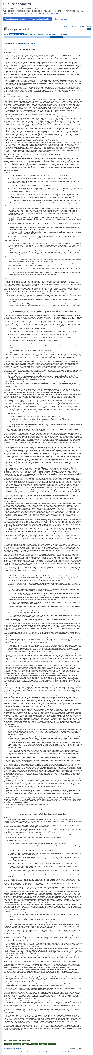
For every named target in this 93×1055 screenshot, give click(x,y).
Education (66, 34)
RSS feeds (81, 26)
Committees (46, 37)
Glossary (11, 1051)
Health (89, 39)
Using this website (40, 1051)
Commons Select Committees (80, 39)
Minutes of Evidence (28, 43)
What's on (28, 37)
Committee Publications (51, 39)
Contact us (88, 26)
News (74, 37)
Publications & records (56, 37)
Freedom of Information (26, 1051)
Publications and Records (38, 39)
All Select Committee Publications (65, 39)
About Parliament (43, 34)
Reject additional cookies (40, 19)
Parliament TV (67, 37)
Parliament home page (15, 39)
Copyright (48, 1051)
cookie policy (55, 13)
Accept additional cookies (15, 19)
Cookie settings (61, 19)
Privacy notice (54, 1051)
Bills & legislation (36, 37)
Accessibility (66, 26)
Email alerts (74, 26)
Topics (78, 37)
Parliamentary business (16, 34)
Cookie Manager (68, 1051)
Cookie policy (61, 1051)
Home (6, 34)
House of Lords (20, 37)
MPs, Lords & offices (30, 34)
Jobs (34, 1051)
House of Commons (9, 37)
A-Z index (6, 1051)
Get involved (52, 34)
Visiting (60, 34)
